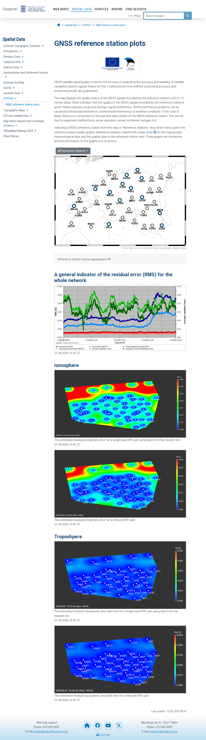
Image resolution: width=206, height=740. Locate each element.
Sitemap (103, 734)
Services (102, 9)
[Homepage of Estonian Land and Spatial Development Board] (87, 726)
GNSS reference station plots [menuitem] (22, 104)
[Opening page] (58, 25)
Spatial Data (82, 9)
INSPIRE (117, 9)
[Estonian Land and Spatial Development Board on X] (119, 726)
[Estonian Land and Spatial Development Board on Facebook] (97, 726)
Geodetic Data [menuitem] (12, 93)
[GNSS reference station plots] (110, 25)
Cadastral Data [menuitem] (12, 62)
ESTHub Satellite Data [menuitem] (16, 115)
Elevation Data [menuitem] (12, 56)
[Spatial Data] (71, 25)
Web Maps (61, 9)
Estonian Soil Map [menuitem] (14, 82)
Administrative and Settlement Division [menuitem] (26, 72)
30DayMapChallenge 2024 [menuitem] (18, 131)
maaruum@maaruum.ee (163, 731)
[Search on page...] (164, 15)
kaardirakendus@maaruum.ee (50, 731)
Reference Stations (72, 151)
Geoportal (10, 9)
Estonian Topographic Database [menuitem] (22, 46)
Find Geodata (136, 9)
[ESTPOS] (87, 25)
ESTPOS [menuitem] (8, 98)
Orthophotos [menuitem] (11, 51)
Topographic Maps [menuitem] (14, 110)
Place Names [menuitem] (11, 136)
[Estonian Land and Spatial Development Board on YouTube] (108, 726)
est (130, 15)
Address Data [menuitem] (11, 67)
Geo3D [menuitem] (7, 88)
